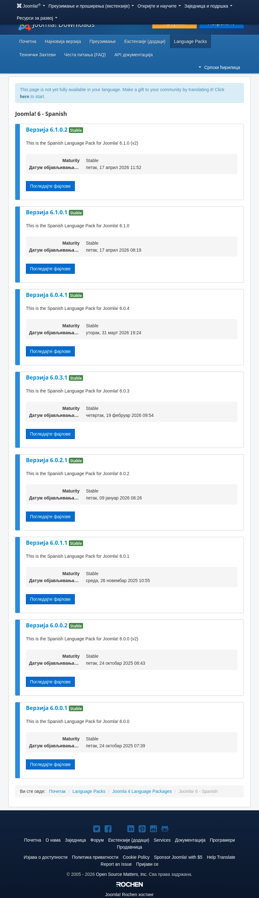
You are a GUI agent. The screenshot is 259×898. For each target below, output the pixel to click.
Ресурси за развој (37, 18)
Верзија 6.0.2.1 (47, 460)
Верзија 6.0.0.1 (47, 708)
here (24, 96)
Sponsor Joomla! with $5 (178, 857)
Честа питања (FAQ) (85, 54)
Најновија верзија (63, 41)
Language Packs (190, 41)
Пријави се (147, 864)
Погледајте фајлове (50, 186)
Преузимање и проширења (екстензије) (91, 6)
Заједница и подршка (208, 6)
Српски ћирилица (219, 67)
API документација (133, 54)
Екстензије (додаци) (145, 41)
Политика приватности (95, 857)
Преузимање (103, 41)
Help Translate (221, 857)
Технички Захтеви (37, 54)
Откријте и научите (159, 6)
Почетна (27, 41)
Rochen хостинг (129, 894)
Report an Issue (116, 864)
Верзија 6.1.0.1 (47, 212)
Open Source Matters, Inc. (122, 874)
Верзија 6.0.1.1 (47, 542)
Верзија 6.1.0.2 (47, 129)
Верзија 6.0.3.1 (47, 377)
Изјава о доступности (46, 857)
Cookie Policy (136, 857)
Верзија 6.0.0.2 (47, 625)
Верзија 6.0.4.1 (47, 294)
